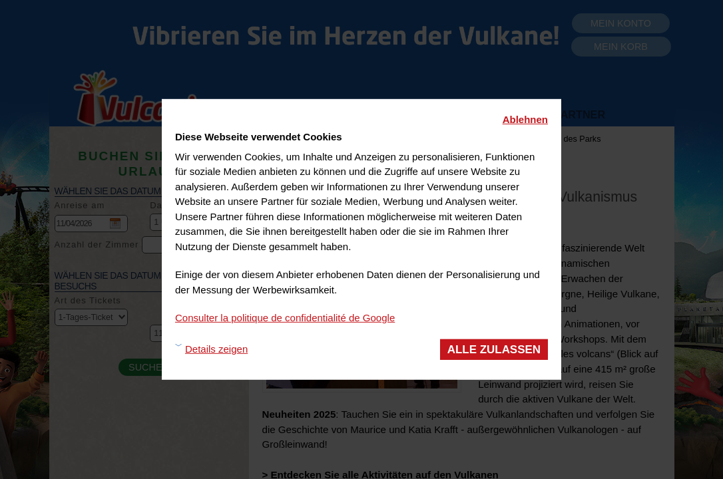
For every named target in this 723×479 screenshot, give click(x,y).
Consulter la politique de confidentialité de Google (285, 317)
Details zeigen (216, 349)
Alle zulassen (494, 349)
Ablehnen (525, 119)
